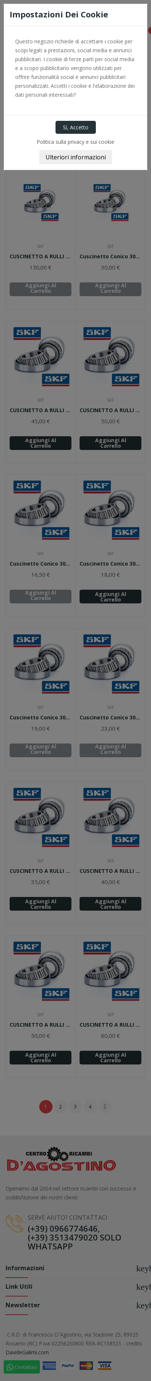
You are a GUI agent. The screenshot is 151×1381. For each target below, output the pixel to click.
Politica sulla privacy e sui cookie (75, 141)
